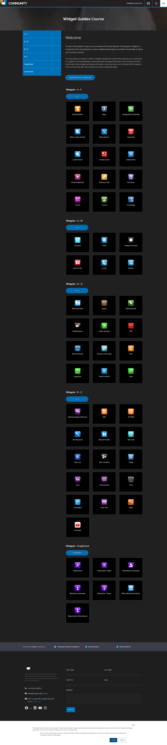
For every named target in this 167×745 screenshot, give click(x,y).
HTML (104, 246)
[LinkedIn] (35, 708)
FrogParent (28, 64)
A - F (25, 34)
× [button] (133, 725)
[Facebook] (26, 708)
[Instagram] (45, 708)
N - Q (26, 49)
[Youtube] (40, 708)
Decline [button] (122, 740)
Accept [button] (113, 740)
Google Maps (36, 701)
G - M (26, 42)
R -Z (25, 57)
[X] (31, 708)
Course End (28, 72)
